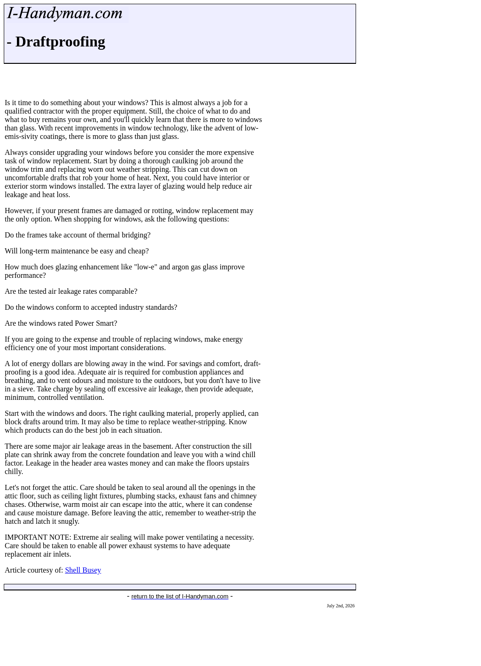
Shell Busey (83, 570)
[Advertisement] (180, 640)
